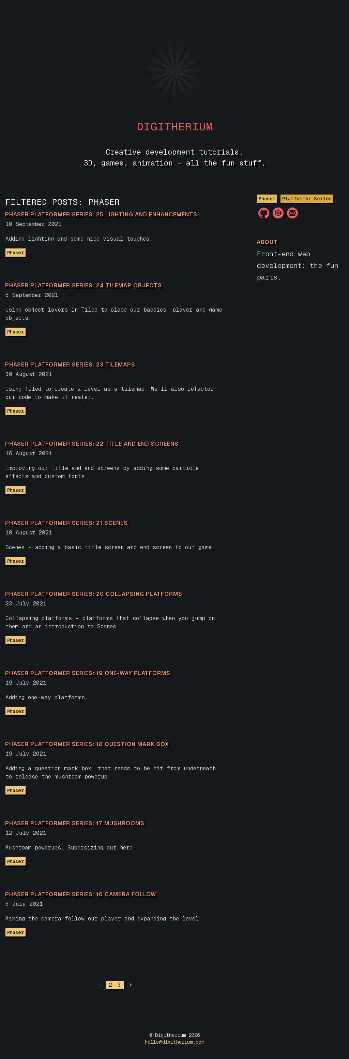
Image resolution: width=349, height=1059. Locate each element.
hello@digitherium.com (174, 1042)
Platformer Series (307, 198)
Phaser (15, 252)
